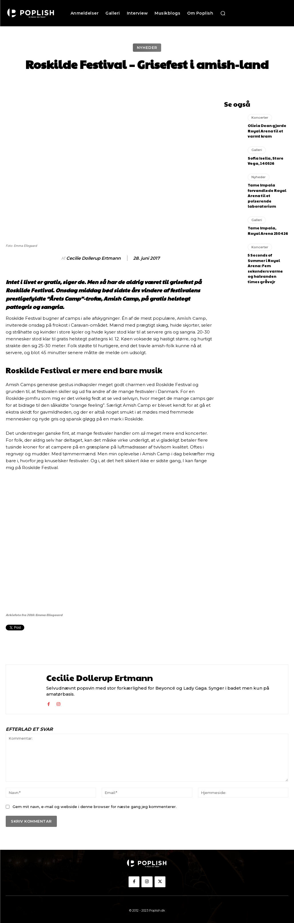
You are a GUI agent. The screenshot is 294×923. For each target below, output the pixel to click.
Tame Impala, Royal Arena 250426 (267, 226)
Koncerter (259, 117)
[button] (223, 13)
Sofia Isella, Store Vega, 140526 (264, 158)
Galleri (256, 148)
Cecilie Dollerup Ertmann (93, 258)
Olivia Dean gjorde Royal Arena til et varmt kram (266, 129)
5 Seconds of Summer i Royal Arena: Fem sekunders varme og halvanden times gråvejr (267, 259)
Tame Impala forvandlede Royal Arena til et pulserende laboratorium (266, 192)
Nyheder (147, 47)
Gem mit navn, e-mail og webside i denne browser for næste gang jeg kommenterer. (95, 806)
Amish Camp (191, 318)
